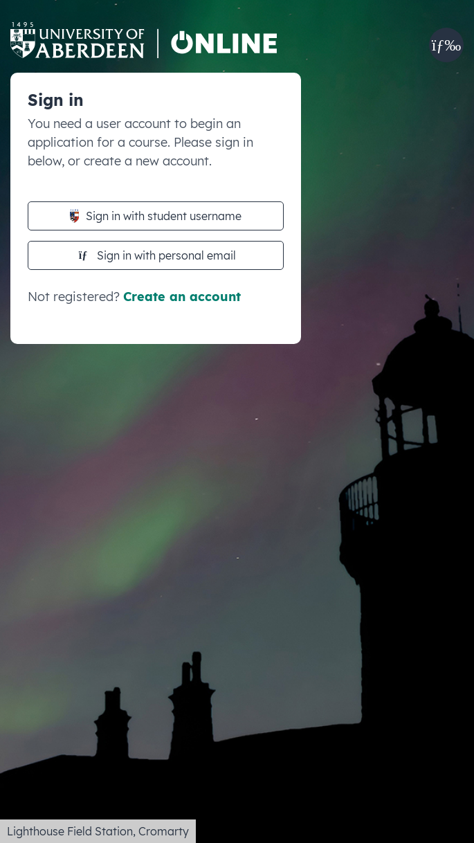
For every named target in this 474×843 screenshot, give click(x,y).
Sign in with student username (156, 216)
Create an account (182, 297)
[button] (446, 45)
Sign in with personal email (157, 255)
